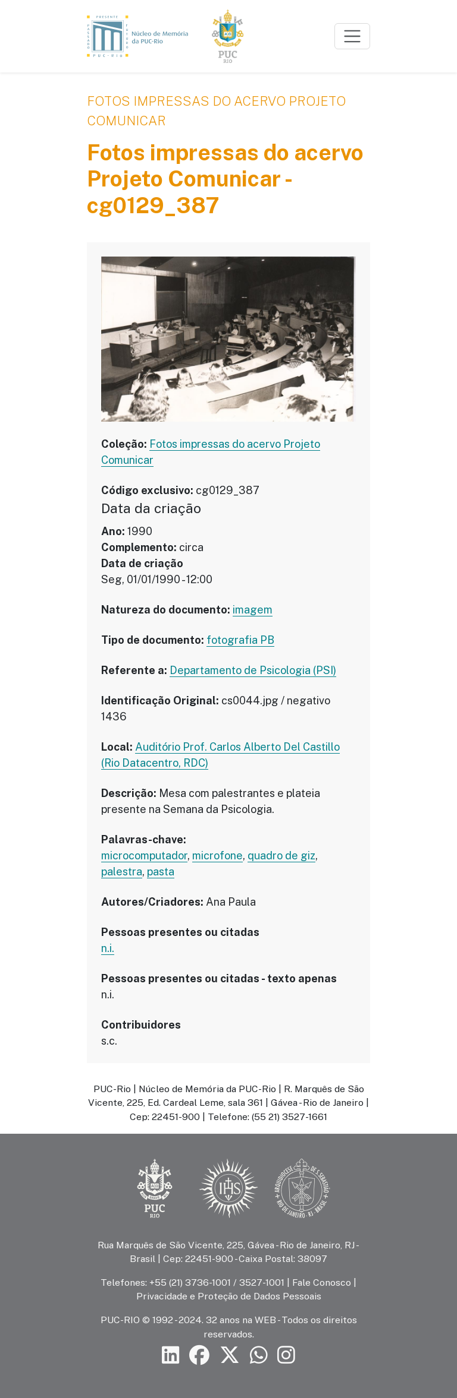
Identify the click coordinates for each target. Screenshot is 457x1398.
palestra (121, 871)
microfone (217, 855)
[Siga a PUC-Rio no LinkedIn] (171, 1355)
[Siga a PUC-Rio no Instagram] (286, 1355)
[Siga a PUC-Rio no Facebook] (199, 1355)
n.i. (107, 948)
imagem (253, 609)
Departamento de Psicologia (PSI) (253, 670)
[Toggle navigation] (352, 36)
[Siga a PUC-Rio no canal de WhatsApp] (259, 1355)
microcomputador (144, 855)
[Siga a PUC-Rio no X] (230, 1355)
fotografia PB (240, 640)
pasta (160, 871)
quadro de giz (281, 855)
